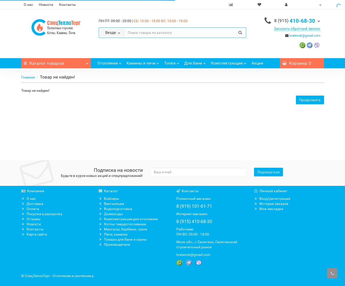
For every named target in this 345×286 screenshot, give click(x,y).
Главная (28, 77)
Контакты (67, 5)
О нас (28, 5)
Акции (257, 63)
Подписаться (268, 172)
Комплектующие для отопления (128, 219)
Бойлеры (109, 199)
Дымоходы (111, 214)
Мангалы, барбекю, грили (123, 229)
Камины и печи (142, 62)
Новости (46, 5)
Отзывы (30, 219)
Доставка (32, 204)
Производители (114, 244)
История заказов (271, 204)
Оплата (30, 209)
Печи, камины (113, 234)
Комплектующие (228, 62)
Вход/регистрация (272, 199)
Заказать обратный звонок (297, 29)
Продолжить (310, 100)
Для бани (195, 62)
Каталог (56, 62)
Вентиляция (111, 204)
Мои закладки (268, 209)
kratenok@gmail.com (304, 35)
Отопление (109, 62)
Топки (171, 62)
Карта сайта (34, 234)
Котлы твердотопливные (122, 224)
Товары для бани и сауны (123, 239)
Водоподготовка (115, 209)
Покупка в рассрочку (41, 214)
